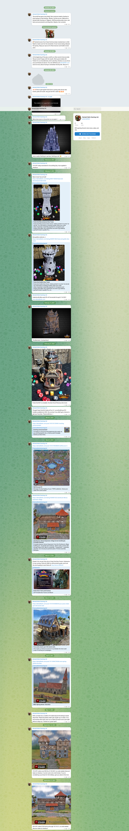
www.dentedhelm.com (39, 192)
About (80, 31)
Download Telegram (87, 27)
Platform (94, 31)
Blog (84, 31)
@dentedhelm (86, 12)
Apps (88, 31)
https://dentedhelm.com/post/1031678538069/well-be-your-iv (50, 339)
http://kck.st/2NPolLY (57, 458)
